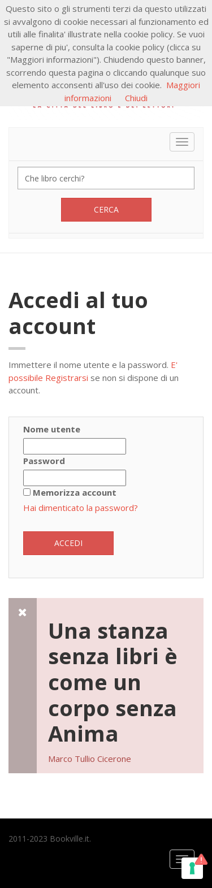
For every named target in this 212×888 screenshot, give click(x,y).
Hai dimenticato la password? (80, 507)
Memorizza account (74, 492)
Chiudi (136, 97)
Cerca (106, 209)
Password (44, 460)
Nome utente (51, 429)
